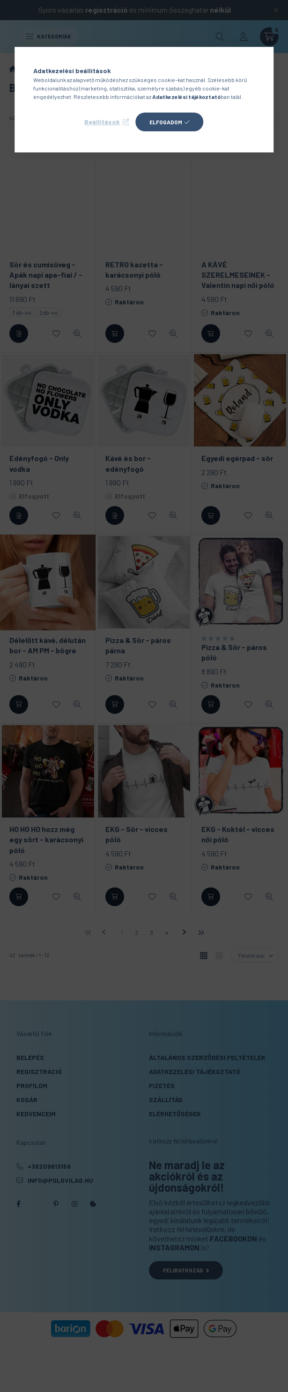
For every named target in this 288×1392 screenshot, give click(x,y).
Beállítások (102, 122)
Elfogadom (165, 122)
